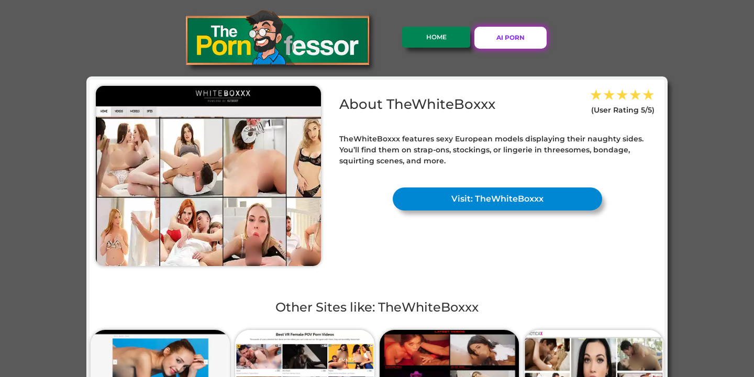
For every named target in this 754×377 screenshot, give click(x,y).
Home (436, 37)
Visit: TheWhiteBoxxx (497, 199)
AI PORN (510, 37)
